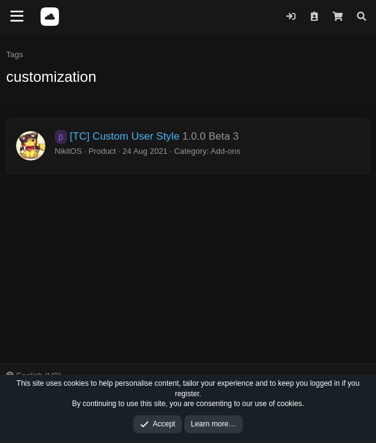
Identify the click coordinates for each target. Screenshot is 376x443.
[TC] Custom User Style (117, 136)
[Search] (362, 16)
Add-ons (225, 151)
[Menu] (16, 16)
